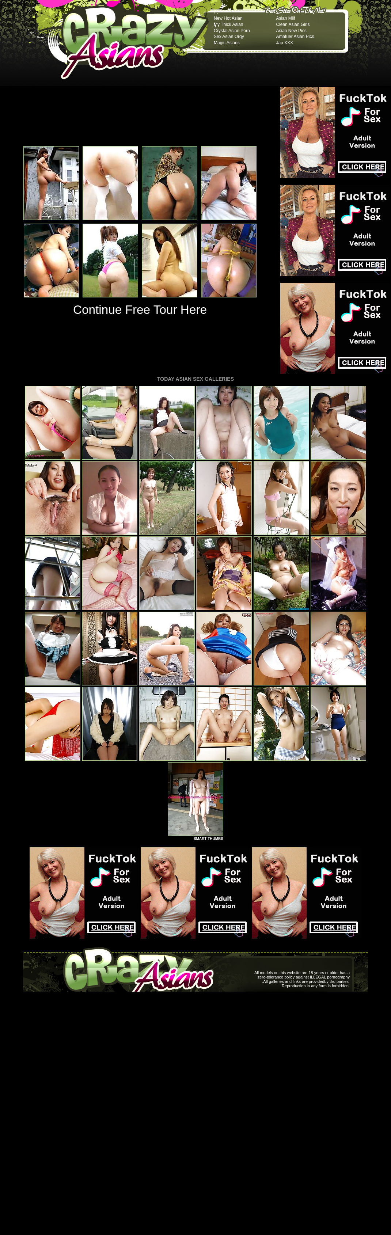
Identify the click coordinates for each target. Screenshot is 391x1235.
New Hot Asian (228, 18)
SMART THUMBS (208, 839)
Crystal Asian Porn (232, 30)
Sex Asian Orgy (229, 36)
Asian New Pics (291, 30)
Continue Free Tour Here (140, 309)
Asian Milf (285, 18)
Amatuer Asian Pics (295, 36)
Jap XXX (284, 42)
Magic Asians (227, 42)
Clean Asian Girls (293, 24)
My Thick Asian (228, 24)
